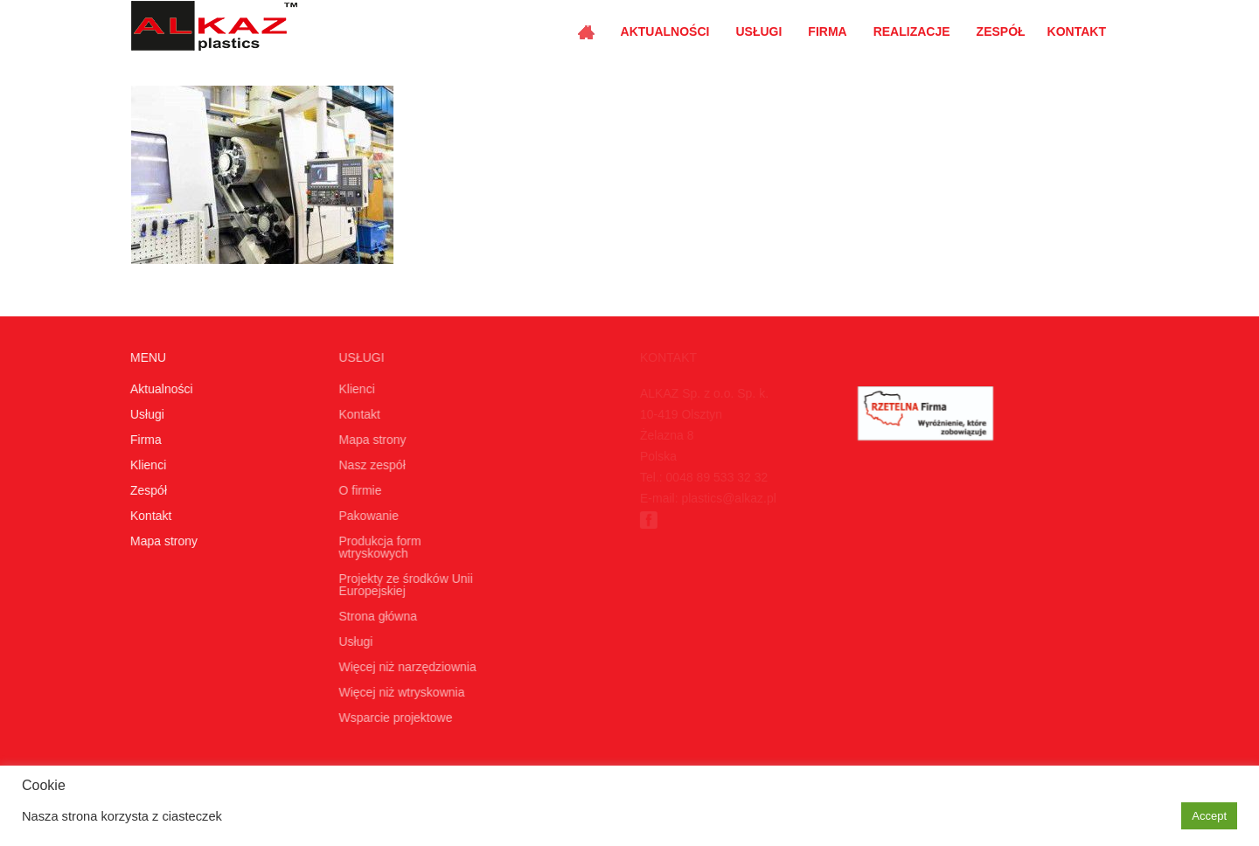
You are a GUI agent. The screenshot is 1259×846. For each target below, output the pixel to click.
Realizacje (911, 31)
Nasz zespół (369, 465)
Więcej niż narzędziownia (404, 667)
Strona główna (375, 616)
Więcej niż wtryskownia (399, 692)
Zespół (1001, 31)
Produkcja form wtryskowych (377, 547)
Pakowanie (366, 516)
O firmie (357, 490)
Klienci (147, 465)
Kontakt (1076, 31)
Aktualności (665, 31)
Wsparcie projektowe (392, 718)
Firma (827, 31)
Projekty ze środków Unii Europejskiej (403, 585)
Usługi (758, 31)
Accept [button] (1209, 815)
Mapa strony (163, 541)
